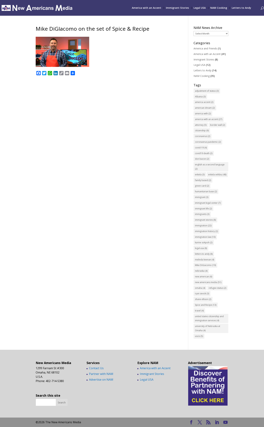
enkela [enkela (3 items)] (200, 174)
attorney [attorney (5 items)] (201, 124)
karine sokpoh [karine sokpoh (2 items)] (203, 242)
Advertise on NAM (101, 380)
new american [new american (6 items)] (203, 276)
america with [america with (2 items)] (203, 113)
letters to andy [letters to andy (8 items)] (204, 253)
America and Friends (205, 48)
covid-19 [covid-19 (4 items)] (201, 147)
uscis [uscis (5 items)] (199, 336)
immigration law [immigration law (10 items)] (205, 236)
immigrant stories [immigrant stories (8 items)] (205, 219)
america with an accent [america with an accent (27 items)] (208, 119)
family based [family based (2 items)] (203, 180)
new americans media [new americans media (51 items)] (208, 282)
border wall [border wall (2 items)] (217, 124)
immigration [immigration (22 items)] (203, 225)
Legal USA (200, 8)
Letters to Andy (241, 8)
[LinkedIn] (217, 422)
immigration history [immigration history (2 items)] (206, 231)
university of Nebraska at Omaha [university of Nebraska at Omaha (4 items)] (207, 328)
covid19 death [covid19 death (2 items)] (203, 153)
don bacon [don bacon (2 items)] (202, 158)
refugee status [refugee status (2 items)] (217, 287)
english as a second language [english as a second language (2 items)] (210, 166)
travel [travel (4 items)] (199, 310)
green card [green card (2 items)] (202, 185)
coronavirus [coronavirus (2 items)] (202, 136)
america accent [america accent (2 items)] (204, 102)
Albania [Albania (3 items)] (200, 96)
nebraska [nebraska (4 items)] (201, 270)
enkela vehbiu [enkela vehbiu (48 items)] (217, 174)
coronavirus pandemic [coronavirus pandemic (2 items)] (208, 141)
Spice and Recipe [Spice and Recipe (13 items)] (205, 304)
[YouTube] (225, 422)
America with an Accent (146, 8)
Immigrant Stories (177, 8)
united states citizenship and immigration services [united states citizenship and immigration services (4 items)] (209, 318)
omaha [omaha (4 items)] (200, 287)
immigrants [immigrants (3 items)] (202, 214)
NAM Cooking (218, 8)
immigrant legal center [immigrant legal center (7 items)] (208, 202)
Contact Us (96, 368)
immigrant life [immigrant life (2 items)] (203, 208)
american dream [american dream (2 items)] (205, 107)
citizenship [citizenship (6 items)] (202, 130)
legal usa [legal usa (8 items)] (201, 248)
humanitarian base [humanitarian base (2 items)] (206, 191)
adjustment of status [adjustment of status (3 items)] (207, 90)
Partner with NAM (101, 374)
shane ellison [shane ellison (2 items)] (203, 299)
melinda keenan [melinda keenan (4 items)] (204, 259)
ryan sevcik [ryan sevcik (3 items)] (202, 293)
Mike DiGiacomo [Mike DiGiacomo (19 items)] (205, 265)
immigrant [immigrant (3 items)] (201, 197)
